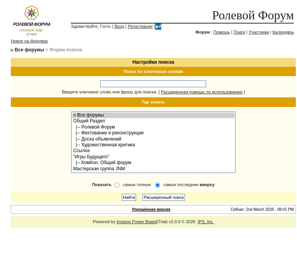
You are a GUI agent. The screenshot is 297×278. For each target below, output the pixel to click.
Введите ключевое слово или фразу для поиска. (109, 92)
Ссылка (153, 151)
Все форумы (29, 50)
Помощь (221, 32)
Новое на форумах (29, 41)
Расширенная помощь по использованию (201, 92)
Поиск (239, 32)
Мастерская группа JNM (153, 169)
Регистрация (140, 26)
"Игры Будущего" (153, 157)
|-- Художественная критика (153, 145)
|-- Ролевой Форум (153, 127)
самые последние (188, 184)
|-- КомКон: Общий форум (153, 163)
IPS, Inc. (206, 221)
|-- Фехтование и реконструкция (153, 133)
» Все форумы (153, 115)
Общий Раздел (153, 121)
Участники (259, 32)
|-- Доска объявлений (153, 139)
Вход (119, 26)
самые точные (137, 184)
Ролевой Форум (253, 15)
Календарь (283, 32)
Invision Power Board (136, 221)
